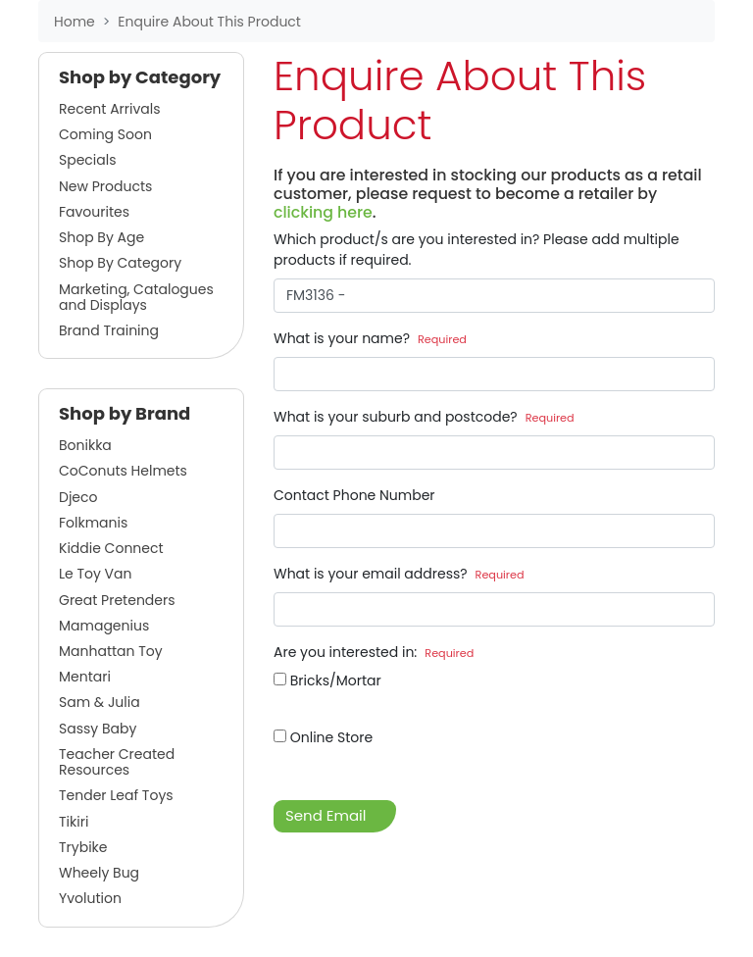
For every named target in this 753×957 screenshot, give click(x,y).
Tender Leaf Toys (116, 795)
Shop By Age (101, 237)
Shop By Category (120, 263)
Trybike (83, 847)
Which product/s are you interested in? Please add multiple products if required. (476, 249)
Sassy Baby (97, 728)
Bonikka (85, 445)
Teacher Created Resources (117, 762)
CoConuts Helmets (123, 470)
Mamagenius (104, 625)
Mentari (85, 676)
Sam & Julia (99, 702)
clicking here (323, 212)
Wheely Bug (99, 872)
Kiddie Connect (111, 548)
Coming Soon (105, 134)
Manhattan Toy (111, 651)
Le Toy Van (95, 573)
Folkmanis (93, 522)
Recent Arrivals (110, 109)
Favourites (94, 212)
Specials (88, 160)
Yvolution (90, 898)
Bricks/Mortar (327, 680)
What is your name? (370, 338)
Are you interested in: (374, 652)
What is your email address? (399, 573)
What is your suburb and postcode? (424, 417)
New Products (105, 186)
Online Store (323, 737)
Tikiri (73, 821)
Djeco (78, 497)
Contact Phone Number (354, 495)
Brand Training (109, 330)
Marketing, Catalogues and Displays (136, 297)
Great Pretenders (117, 600)
